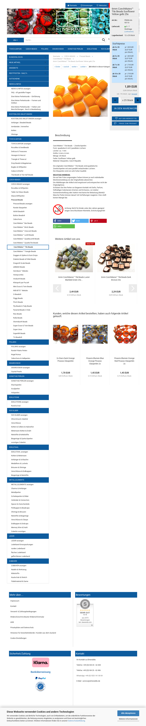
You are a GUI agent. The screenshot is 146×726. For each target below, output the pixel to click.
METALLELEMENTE (16, 480)
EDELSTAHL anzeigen (19, 452)
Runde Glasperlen (20, 208)
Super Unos (17, 329)
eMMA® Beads (19, 267)
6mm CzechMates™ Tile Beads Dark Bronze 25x (116, 278)
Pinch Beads (18, 302)
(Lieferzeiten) (129, 32)
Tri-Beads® (17, 337)
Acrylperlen (15, 389)
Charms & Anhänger (18, 488)
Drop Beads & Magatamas (21, 163)
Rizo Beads (17, 314)
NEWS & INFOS (15, 84)
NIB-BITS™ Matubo (20, 290)
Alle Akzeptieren (128, 713)
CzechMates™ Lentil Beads (23, 235)
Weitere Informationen (128, 719)
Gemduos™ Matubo (20, 271)
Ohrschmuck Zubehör (19, 419)
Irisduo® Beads (19, 279)
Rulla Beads (17, 318)
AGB (12, 622)
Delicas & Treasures (19, 151)
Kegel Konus (16, 354)
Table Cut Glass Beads (20, 192)
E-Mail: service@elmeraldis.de (88, 681)
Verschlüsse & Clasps (19, 520)
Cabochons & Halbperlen (20, 358)
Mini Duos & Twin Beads (22, 286)
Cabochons (17, 219)
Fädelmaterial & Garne (19, 581)
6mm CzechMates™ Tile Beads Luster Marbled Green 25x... (74, 278)
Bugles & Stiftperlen (18, 167)
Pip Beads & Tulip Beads (22, 306)
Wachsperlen (16, 385)
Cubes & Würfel (17, 171)
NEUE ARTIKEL (14, 62)
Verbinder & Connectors (20, 500)
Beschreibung (62, 135)
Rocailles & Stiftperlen (19, 188)
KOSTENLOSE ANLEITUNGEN (20, 114)
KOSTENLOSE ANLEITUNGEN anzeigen (26, 119)
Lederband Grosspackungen (22, 544)
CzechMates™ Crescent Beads (25, 231)
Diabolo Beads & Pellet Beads (24, 259)
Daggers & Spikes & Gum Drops (25, 255)
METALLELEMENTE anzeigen (22, 484)
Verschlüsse (16, 423)
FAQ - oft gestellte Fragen (21, 92)
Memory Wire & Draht (19, 527)
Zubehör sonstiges (18, 531)
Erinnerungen (87, 5)
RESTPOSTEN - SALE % (18, 73)
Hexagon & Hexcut (18, 155)
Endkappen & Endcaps (19, 524)
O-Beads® (17, 294)
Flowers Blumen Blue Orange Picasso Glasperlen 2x (95, 361)
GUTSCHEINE (14, 79)
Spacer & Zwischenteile (20, 504)
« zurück (66, 67)
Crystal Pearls (16, 372)
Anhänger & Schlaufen (19, 460)
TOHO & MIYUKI (15, 49)
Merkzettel (102, 5)
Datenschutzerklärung (76, 721)
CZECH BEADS (31, 49)
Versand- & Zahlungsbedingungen (23, 611)
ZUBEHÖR (13, 561)
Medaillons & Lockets (19, 463)
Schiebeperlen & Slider (19, 496)
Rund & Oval (15, 406)
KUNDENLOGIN (16, 57)
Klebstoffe (15, 573)
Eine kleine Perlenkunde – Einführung (25, 96)
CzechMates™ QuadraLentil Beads (26, 239)
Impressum (14, 601)
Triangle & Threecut (18, 159)
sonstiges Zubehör (18, 442)
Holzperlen (15, 393)
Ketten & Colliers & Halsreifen (22, 427)
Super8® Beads (19, 333)
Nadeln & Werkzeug (18, 569)
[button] (61, 221)
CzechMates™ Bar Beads (22, 223)
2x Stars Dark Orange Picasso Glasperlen (66, 359)
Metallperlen (16, 492)
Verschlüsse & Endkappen (21, 471)
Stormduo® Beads (20, 322)
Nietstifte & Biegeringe (19, 516)
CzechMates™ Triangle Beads (24, 251)
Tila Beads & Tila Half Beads (22, 175)
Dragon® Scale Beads (21, 263)
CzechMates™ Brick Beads (23, 227)
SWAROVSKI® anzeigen (20, 368)
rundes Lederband (18, 548)
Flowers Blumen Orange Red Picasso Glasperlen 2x (124, 361)
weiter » (75, 67)
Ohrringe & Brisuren (18, 512)
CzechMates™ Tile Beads (23, 247)
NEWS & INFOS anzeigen (20, 89)
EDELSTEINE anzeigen (19, 402)
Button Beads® (19, 215)
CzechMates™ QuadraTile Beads (25, 243)
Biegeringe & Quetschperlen (22, 439)
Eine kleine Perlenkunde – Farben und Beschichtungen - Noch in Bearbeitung (26, 108)
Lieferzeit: (116, 26)
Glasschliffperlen (18, 196)
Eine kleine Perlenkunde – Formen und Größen (26, 101)
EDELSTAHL (14, 447)
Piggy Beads (18, 298)
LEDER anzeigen (17, 541)
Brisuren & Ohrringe (18, 467)
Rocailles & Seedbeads (20, 147)
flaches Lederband (18, 552)
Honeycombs (18, 275)
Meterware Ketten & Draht (21, 431)
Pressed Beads (17, 200)
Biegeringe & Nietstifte (19, 475)
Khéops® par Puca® (21, 283)
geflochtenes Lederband (20, 556)
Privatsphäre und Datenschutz (22, 627)
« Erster (57, 67)
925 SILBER (105, 49)
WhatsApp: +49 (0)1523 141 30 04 (89, 676)
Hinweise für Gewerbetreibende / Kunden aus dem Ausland (33, 633)
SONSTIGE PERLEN (75, 49)
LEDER (11, 536)
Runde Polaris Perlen (19, 350)
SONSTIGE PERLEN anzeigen (22, 381)
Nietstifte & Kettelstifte (20, 435)
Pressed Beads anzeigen (22, 204)
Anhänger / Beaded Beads (21, 123)
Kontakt (13, 606)
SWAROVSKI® (58, 49)
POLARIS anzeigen (18, 346)
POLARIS (44, 49)
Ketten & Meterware (18, 456)
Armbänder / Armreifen (20, 127)
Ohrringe (14, 134)
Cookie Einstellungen (18, 638)
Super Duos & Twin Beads (23, 326)
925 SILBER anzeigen (19, 415)
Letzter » (83, 67)
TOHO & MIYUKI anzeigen (21, 144)
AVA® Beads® (18, 211)
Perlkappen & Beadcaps (20, 508)
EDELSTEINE (92, 49)
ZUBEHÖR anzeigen (18, 566)
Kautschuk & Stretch (19, 577)
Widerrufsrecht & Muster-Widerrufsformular (27, 617)
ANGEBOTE (13, 68)
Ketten (13, 130)
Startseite (72, 5)
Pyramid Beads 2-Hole (21, 310)
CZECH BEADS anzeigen (20, 184)
